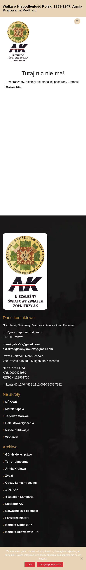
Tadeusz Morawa (17, 416)
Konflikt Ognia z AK (19, 524)
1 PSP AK (12, 489)
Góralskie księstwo (18, 454)
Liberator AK (14, 503)
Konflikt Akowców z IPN (22, 531)
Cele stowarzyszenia (19, 423)
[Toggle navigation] (77, 21)
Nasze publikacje (17, 430)
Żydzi (9, 475)
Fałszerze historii (17, 517)
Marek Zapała (14, 409)
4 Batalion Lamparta (19, 496)
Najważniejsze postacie (21, 510)
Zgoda (29, 564)
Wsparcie (11, 437)
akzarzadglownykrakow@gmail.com (28, 349)
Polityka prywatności (50, 564)
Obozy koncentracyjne (21, 482)
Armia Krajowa (15, 468)
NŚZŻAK (11, 402)
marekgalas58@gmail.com (21, 344)
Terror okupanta (16, 461)
